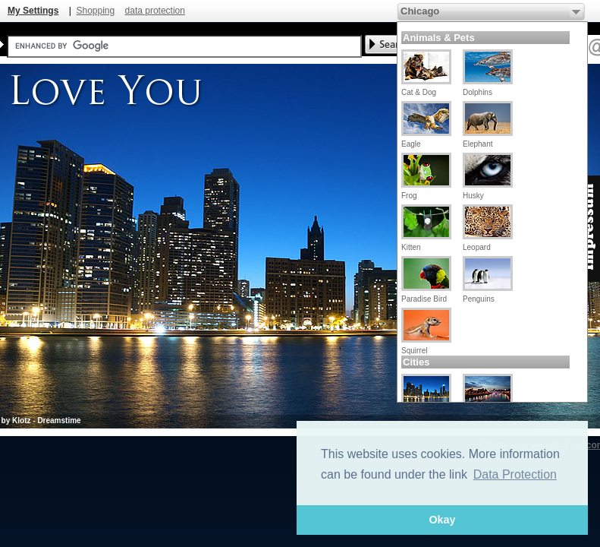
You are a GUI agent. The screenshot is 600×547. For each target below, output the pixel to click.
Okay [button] (442, 520)
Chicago (420, 11)
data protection (155, 10)
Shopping (95, 10)
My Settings (33, 10)
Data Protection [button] (515, 474)
